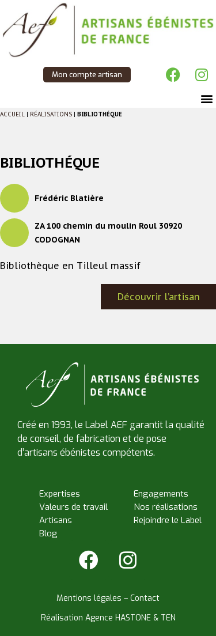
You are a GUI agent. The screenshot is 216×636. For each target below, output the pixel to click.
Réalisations (51, 114)
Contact (145, 598)
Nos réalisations (166, 507)
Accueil (12, 114)
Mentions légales (89, 598)
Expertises (59, 493)
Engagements (161, 493)
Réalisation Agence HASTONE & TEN (108, 617)
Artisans (55, 520)
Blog (48, 533)
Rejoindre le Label (168, 520)
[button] (206, 98)
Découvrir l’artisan (159, 296)
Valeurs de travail (73, 507)
